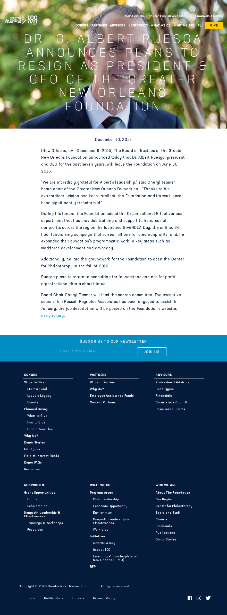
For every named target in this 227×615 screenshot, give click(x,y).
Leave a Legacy (39, 395)
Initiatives (98, 536)
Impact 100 (101, 549)
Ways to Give (34, 382)
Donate (32, 402)
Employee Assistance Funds (112, 395)
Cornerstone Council (171, 402)
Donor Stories (34, 442)
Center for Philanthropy (174, 506)
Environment (103, 512)
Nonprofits (138, 25)
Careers (162, 519)
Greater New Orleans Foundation (20, 15)
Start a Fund (37, 389)
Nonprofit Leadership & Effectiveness (42, 514)
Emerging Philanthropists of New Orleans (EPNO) (115, 558)
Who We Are (184, 25)
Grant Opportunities (39, 492)
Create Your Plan (40, 429)
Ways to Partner (102, 382)
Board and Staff (168, 512)
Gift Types (32, 449)
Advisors (117, 25)
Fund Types (165, 389)
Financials (164, 395)
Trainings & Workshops (45, 523)
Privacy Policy (104, 598)
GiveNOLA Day (104, 543)
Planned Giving (36, 409)
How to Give (36, 422)
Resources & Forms (170, 409)
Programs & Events (209, 16)
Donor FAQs (33, 462)
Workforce (100, 529)
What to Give (37, 416)
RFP (93, 566)
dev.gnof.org (52, 316)
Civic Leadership (106, 499)
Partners (99, 25)
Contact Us (157, 16)
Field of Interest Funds (41, 456)
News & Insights (180, 16)
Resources (32, 469)
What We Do (161, 25)
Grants (32, 499)
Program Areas (101, 492)
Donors (82, 25)
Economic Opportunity (110, 506)
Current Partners (103, 402)
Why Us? (31, 436)
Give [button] (214, 25)
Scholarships (37, 506)
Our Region (164, 499)
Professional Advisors (173, 382)
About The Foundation (173, 492)
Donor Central (135, 16)
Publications (165, 533)
